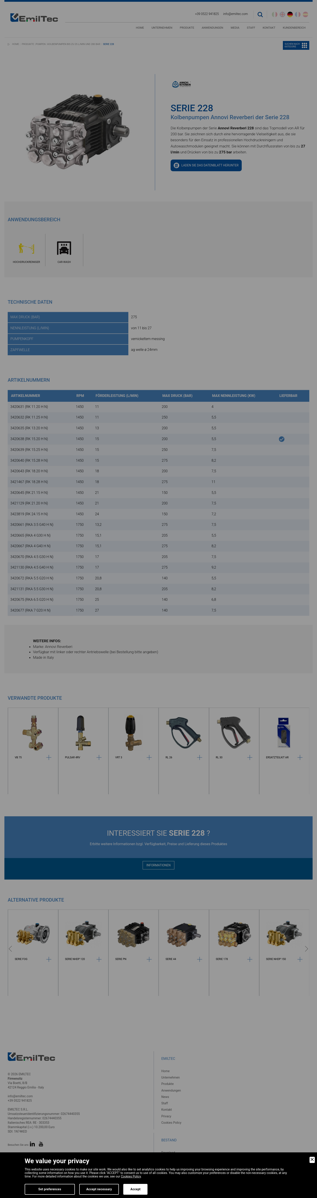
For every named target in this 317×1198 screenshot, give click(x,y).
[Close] (312, 1160)
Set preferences (49, 1189)
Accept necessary (99, 1189)
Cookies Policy (131, 1176)
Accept (135, 1189)
